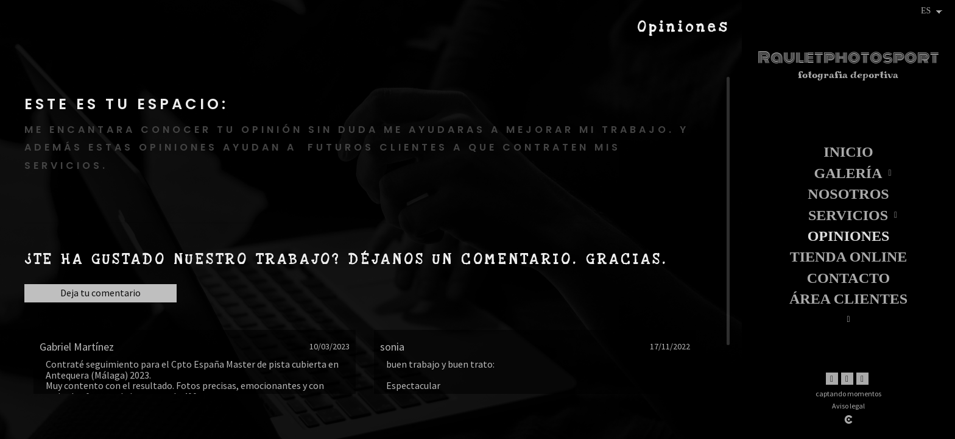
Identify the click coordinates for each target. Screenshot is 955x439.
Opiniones (849, 236)
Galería (848, 173)
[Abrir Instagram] (847, 379)
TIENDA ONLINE (848, 257)
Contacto (848, 278)
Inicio (848, 152)
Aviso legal (848, 405)
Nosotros (848, 194)
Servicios (848, 215)
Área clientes (848, 299)
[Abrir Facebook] (832, 379)
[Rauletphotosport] (848, 69)
